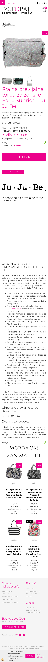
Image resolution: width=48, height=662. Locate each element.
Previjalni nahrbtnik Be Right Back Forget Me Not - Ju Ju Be (34, 551)
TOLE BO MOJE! (24, 157)
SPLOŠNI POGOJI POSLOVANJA (33, 593)
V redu (30, 656)
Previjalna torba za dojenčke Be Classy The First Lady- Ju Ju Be (14, 550)
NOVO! (29, 521)
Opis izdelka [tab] (13, 172)
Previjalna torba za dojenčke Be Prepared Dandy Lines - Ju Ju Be (14, 494)
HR (14, 3)
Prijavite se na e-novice (14, 627)
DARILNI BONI (7, 599)
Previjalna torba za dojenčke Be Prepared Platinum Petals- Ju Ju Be (34, 495)
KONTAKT (30, 589)
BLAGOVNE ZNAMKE (10, 602)
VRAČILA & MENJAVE (10, 596)
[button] (43, 53)
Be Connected (14, 309)
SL (9, 3)
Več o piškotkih (40, 656)
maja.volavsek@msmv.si (30, 649)
